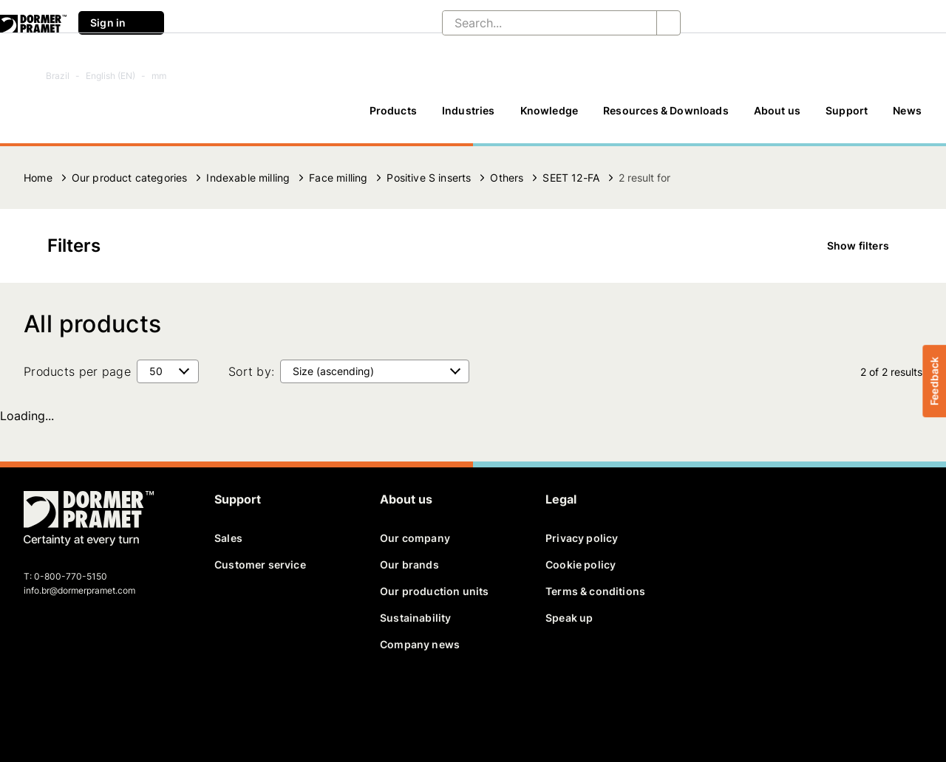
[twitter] (61, 700)
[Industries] (468, 117)
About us (777, 110)
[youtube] (112, 700)
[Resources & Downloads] (666, 117)
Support (847, 110)
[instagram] (138, 700)
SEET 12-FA (570, 177)
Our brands (409, 564)
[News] (907, 117)
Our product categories (130, 177)
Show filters (868, 245)
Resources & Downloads (666, 110)
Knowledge (549, 110)
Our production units (434, 591)
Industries (468, 110)
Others (506, 177)
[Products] (393, 117)
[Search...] (538, 23)
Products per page (77, 371)
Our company (415, 538)
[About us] (777, 117)
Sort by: (251, 371)
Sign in (121, 23)
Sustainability (415, 617)
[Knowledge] (549, 117)
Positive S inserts (429, 177)
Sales (228, 538)
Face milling (338, 177)
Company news (420, 644)
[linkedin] (87, 700)
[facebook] (36, 700)
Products (393, 110)
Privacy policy (581, 538)
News (907, 110)
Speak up (569, 617)
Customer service (260, 564)
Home (38, 177)
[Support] (846, 117)
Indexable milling (248, 177)
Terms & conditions (595, 591)
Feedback (934, 381)
